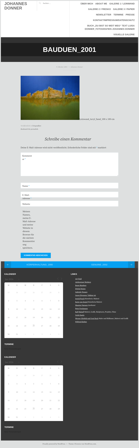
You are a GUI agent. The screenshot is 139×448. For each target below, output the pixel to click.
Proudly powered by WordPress (54, 444)
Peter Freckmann (81, 308)
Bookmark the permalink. (29, 129)
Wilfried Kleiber (81, 322)
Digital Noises (80, 288)
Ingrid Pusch (79, 298)
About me (101, 3)
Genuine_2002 (99, 264)
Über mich (86, 3)
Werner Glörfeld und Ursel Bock (86, 318)
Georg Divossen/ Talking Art (85, 295)
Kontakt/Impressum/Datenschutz (114, 20)
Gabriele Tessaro (81, 292)
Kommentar (27, 157)
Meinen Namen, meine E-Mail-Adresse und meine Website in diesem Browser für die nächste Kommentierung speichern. (29, 229)
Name (25, 185)
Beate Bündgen (80, 285)
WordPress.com (90, 444)
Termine (118, 14)
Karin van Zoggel (81, 302)
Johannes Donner (15, 5)
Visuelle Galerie (124, 34)
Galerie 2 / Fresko (99, 9)
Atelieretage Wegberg (83, 282)
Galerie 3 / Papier (124, 9)
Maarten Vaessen (81, 305)
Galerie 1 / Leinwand (122, 3)
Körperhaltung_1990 (40, 264)
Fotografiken (36, 126)
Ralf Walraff (79, 312)
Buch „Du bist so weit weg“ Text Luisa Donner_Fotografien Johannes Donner (110, 27)
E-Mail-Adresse (26, 196)
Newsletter (103, 14)
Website (26, 204)
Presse (130, 14)
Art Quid (78, 279)
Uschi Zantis (79, 315)
